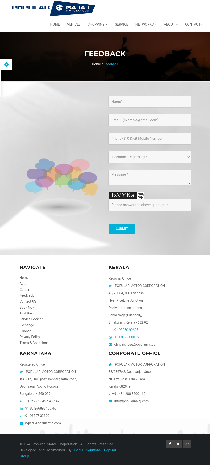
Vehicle (73, 24)
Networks (146, 24)
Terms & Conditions (34, 343)
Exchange (27, 325)
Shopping (98, 24)
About (171, 24)
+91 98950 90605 (125, 330)
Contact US (28, 301)
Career (24, 289)
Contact (194, 24)
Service (121, 24)
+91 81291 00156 (127, 337)
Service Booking (31, 319)
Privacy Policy (30, 337)
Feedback (27, 295)
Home (55, 24)
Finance (25, 331)
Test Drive (27, 313)
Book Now (27, 307)
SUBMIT (122, 229)
